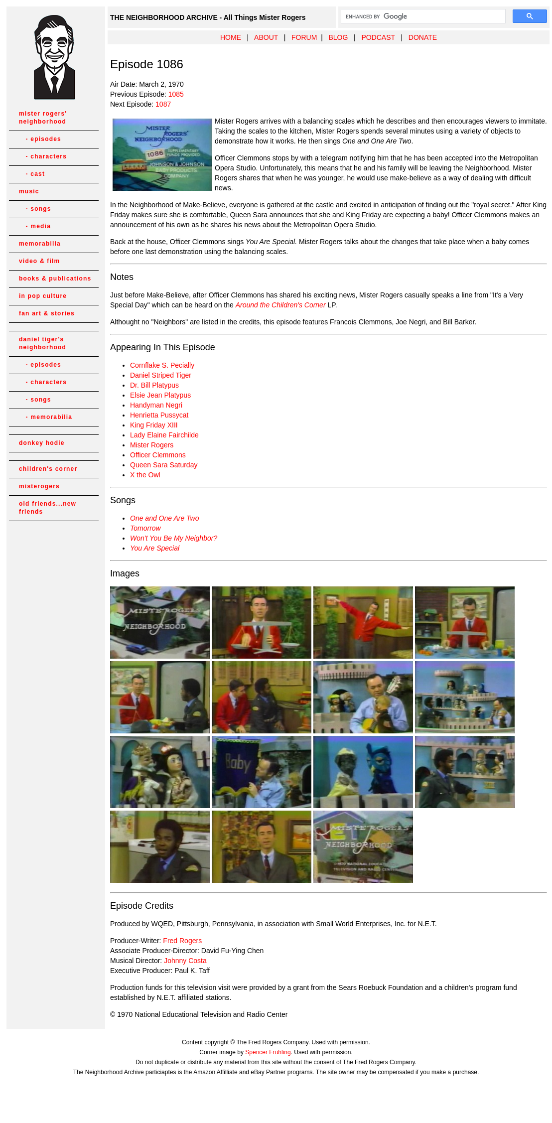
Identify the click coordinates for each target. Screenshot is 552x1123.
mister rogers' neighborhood (43, 117)
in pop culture (43, 295)
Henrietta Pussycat (159, 415)
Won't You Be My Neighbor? (173, 538)
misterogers (39, 486)
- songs (35, 208)
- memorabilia (45, 417)
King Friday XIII (154, 425)
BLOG (338, 37)
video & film (39, 261)
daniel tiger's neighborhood (42, 343)
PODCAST (378, 37)
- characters (43, 156)
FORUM (304, 37)
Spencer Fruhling (267, 1052)
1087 (163, 104)
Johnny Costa (185, 961)
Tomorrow (145, 528)
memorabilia (40, 243)
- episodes (40, 139)
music (29, 191)
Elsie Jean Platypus (160, 395)
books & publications (55, 278)
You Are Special (154, 548)
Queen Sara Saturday (163, 465)
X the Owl (145, 475)
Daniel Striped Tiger (160, 375)
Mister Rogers (151, 445)
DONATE (423, 37)
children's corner (48, 468)
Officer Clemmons (158, 455)
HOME (230, 37)
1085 (176, 94)
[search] (422, 16)
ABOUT (266, 37)
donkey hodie (42, 442)
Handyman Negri (156, 405)
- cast (32, 173)
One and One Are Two (164, 518)
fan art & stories (47, 313)
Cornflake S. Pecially (162, 365)
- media (35, 226)
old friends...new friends (47, 507)
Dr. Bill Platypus (154, 385)
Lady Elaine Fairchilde (164, 435)
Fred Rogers (182, 941)
